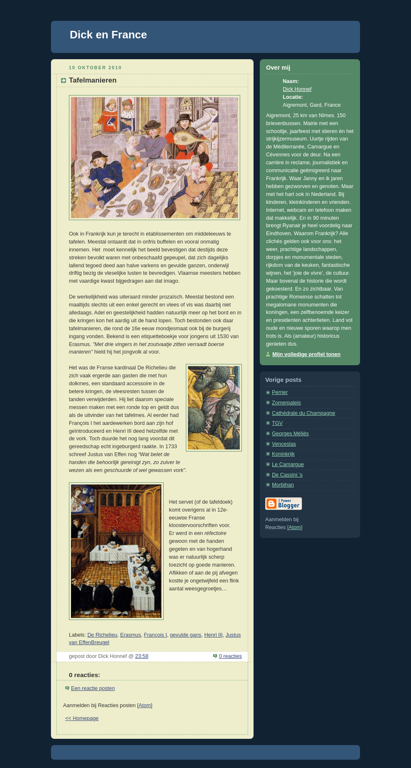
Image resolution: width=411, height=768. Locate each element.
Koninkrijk (283, 454)
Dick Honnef (297, 89)
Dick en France (108, 34)
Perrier (280, 392)
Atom (145, 705)
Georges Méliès (290, 434)
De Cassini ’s (287, 475)
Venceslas (284, 444)
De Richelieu (102, 635)
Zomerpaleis (286, 403)
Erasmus (130, 635)
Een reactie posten (93, 688)
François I (155, 635)
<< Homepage (82, 718)
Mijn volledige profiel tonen (306, 354)
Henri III (213, 635)
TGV (277, 423)
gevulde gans (185, 635)
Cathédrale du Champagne (303, 413)
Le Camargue (288, 464)
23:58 (142, 656)
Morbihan (283, 485)
